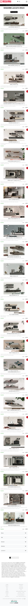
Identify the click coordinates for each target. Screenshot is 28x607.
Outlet (16, 570)
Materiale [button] (3, 546)
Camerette (21, 585)
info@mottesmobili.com (22, 596)
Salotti (7, 587)
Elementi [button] (2, 541)
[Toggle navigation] (26, 1)
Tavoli (7, 588)
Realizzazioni (7, 596)
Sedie (7, 589)
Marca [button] (2, 533)
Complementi (21, 588)
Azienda (7, 591)
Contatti (7, 593)
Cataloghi (7, 592)
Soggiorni (7, 585)
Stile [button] (2, 537)
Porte (21, 589)
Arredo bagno (21, 587)
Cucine (7, 584)
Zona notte (21, 584)
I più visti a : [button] (3, 550)
